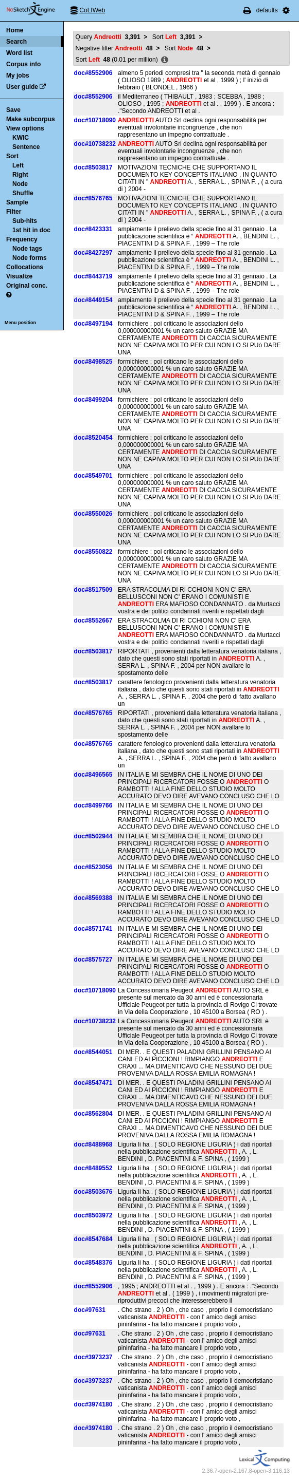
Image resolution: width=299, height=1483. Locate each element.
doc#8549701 (93, 475)
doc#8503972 (93, 1215)
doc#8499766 (93, 805)
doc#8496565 (93, 774)
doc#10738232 (95, 143)
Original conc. (26, 285)
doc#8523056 (93, 867)
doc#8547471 (93, 1082)
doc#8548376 (93, 1262)
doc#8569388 (93, 898)
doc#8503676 (93, 1191)
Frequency (22, 239)
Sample (17, 202)
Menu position (20, 322)
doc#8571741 (93, 928)
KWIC (20, 137)
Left (18, 165)
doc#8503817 (93, 167)
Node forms (29, 257)
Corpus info (23, 64)
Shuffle (22, 193)
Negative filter (114, 48)
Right (20, 174)
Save (13, 110)
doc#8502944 (93, 836)
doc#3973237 (93, 1357)
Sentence (26, 147)
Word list (19, 53)
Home (14, 30)
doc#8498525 (93, 361)
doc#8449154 (93, 300)
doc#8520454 (93, 437)
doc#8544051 (93, 1052)
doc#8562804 (93, 1113)
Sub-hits (24, 220)
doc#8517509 (93, 589)
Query (108, 37)
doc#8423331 (93, 229)
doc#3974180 (93, 1404)
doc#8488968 (93, 1144)
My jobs (17, 75)
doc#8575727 (93, 959)
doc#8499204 (93, 399)
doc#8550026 (93, 513)
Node (20, 183)
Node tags (27, 248)
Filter (13, 211)
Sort (12, 156)
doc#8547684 (93, 1239)
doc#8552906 (93, 73)
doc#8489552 (93, 1168)
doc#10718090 (95, 120)
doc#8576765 (93, 198)
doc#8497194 (93, 323)
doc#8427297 (93, 252)
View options (25, 128)
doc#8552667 (93, 620)
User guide (22, 86)
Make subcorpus (30, 119)
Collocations (24, 267)
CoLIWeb (92, 10)
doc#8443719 (93, 276)
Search (16, 41)
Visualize (19, 276)
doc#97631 (89, 1309)
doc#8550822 (93, 551)
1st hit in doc (31, 230)
